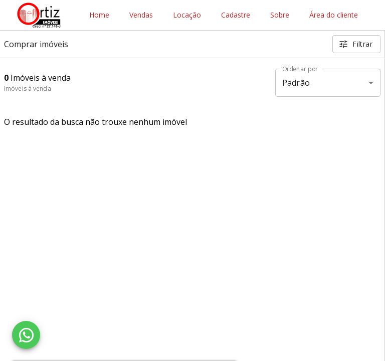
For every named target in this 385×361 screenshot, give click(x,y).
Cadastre (235, 15)
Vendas (141, 15)
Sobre (279, 15)
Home (99, 15)
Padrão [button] (296, 82)
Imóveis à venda (27, 88)
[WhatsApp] (26, 335)
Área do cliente (333, 15)
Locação (187, 15)
